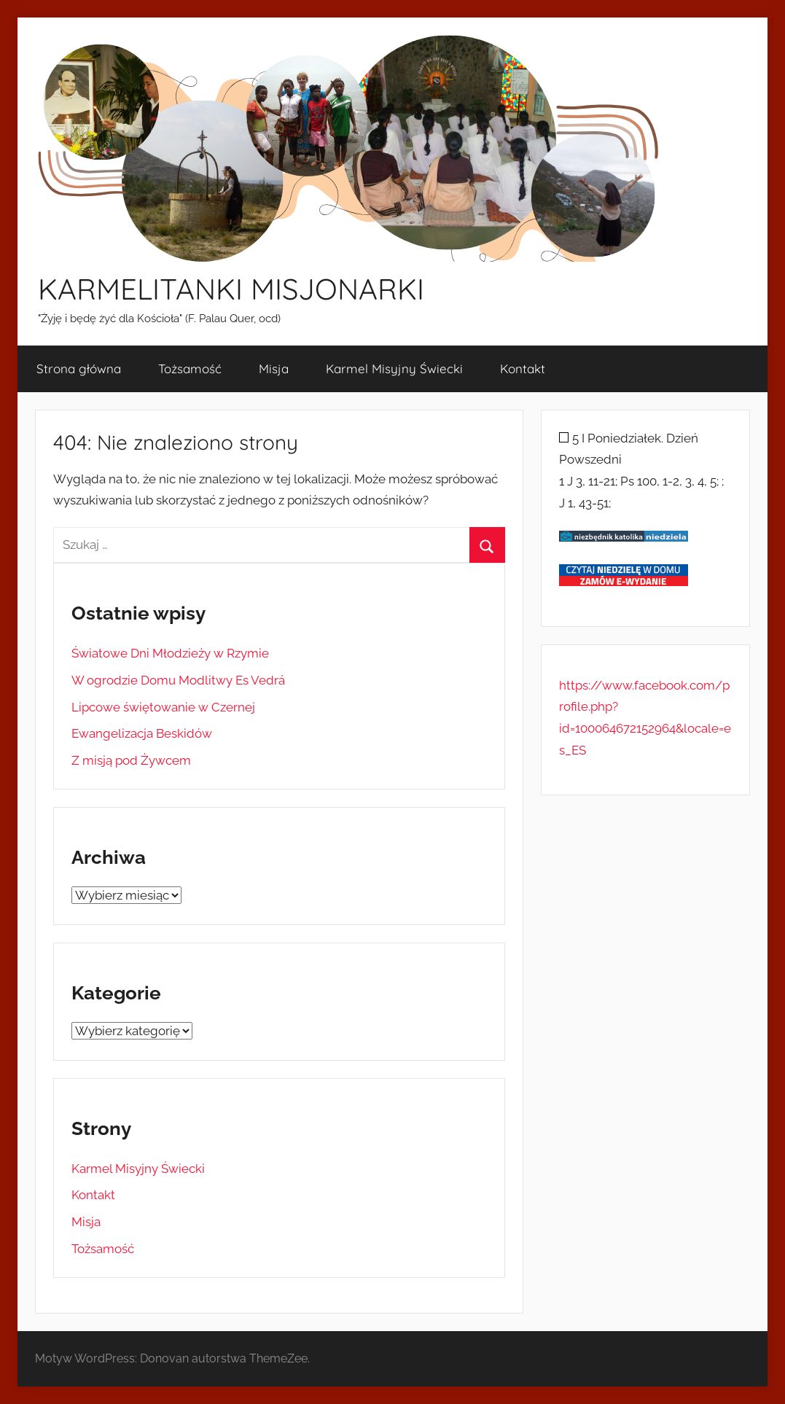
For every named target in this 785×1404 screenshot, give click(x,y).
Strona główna (78, 368)
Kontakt (522, 368)
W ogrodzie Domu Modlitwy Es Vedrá (178, 680)
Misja (274, 368)
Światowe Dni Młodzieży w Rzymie (170, 653)
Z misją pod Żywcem (131, 760)
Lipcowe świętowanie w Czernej (163, 707)
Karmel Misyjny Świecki (394, 368)
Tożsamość (190, 368)
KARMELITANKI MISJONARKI (231, 288)
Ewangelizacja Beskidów (141, 733)
